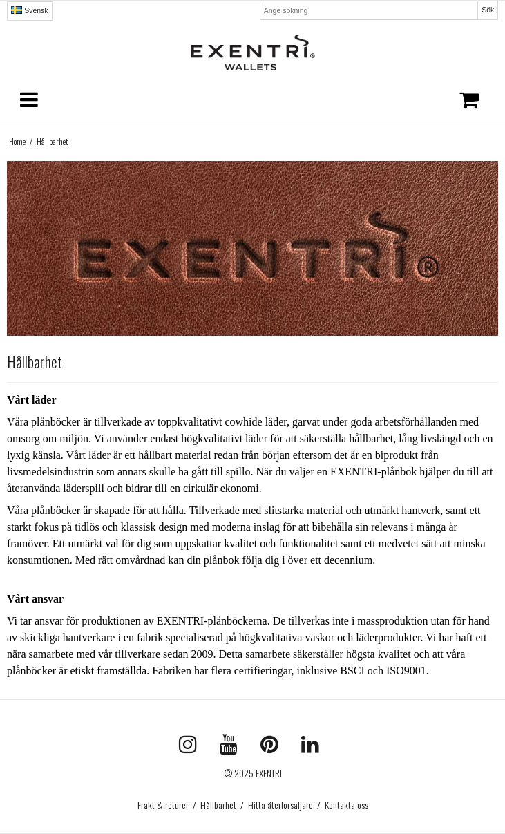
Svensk (29, 10)
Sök (488, 10)
